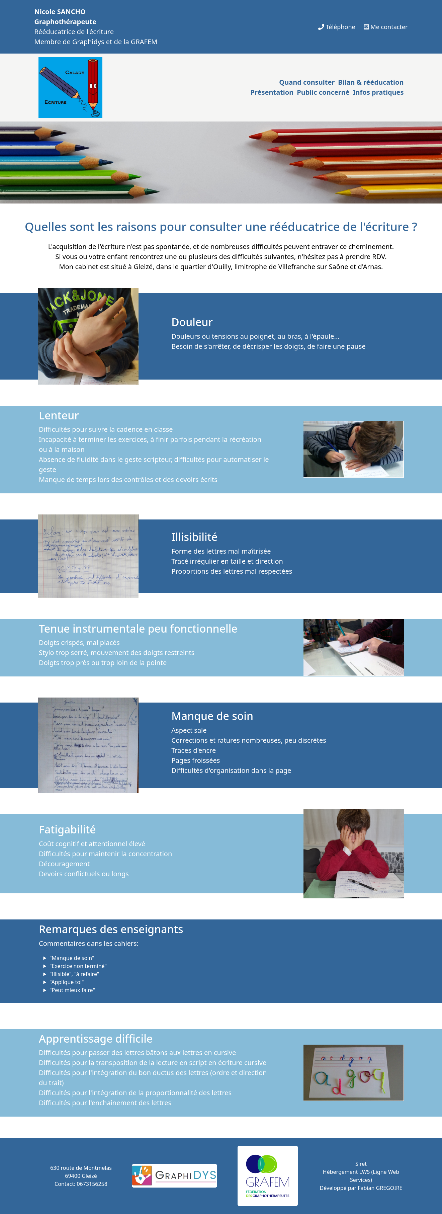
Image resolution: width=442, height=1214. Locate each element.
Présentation (272, 92)
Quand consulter (307, 82)
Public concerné (323, 92)
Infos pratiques (378, 92)
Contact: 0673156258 (81, 1184)
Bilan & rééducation (371, 82)
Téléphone (336, 27)
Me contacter (386, 27)
